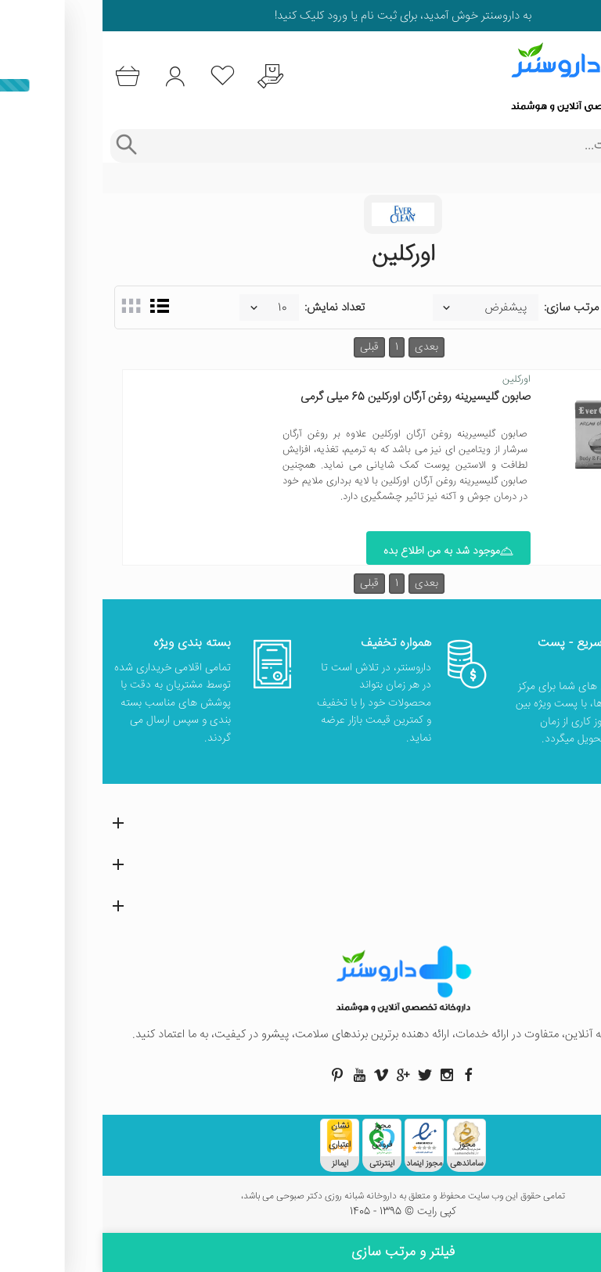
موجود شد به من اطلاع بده (346, 551)
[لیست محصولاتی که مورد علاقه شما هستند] (120, 76)
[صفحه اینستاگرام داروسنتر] (344, 1075)
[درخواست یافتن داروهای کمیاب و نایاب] (168, 76)
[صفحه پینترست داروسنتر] (235, 1075)
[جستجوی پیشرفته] (23, 146)
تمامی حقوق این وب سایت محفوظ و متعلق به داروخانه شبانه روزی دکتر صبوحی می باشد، (300, 1197)
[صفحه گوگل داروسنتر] (300, 1075)
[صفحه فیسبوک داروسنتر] (366, 1075)
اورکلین (414, 379)
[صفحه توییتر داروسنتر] (322, 1075)
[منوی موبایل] (579, 76)
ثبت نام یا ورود (257, 16)
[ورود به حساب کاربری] (72, 76)
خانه (579, 178)
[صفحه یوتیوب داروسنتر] (257, 1075)
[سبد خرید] (25, 76)
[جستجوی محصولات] (315, 146)
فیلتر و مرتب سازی (300, 1252)
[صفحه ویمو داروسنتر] (279, 1075)
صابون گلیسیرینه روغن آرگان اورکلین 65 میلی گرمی (313, 397)
